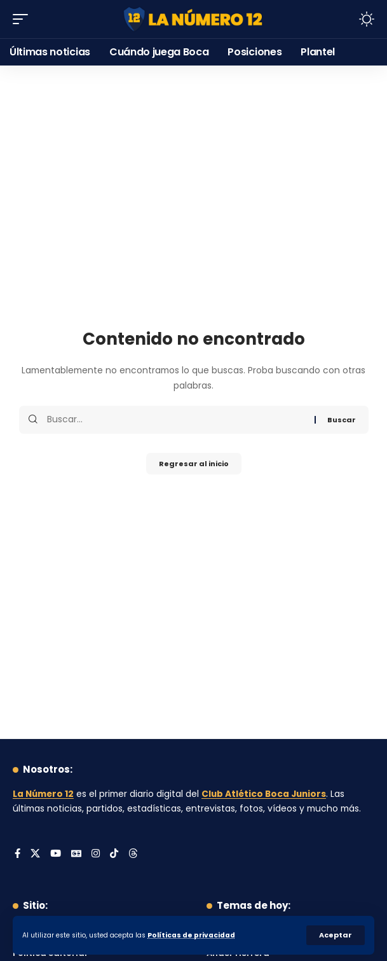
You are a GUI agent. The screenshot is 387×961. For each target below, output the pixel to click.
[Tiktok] (114, 854)
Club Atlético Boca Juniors (263, 794)
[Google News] (76, 854)
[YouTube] (55, 854)
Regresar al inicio (194, 464)
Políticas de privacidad (191, 935)
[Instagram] (96, 854)
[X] (35, 854)
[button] (335, 935)
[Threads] (133, 854)
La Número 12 (43, 794)
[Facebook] (17, 854)
